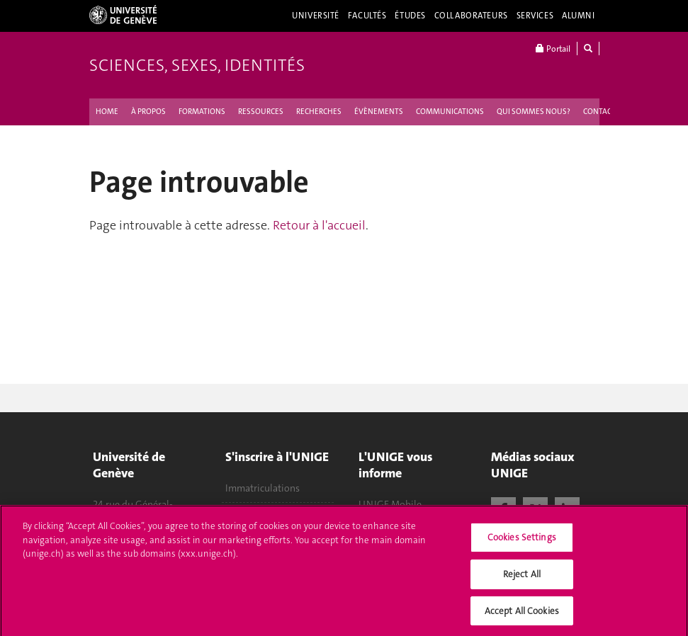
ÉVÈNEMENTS (378, 111)
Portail (553, 48)
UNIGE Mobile (390, 504)
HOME (107, 111)
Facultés (367, 15)
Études (410, 15)
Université (315, 15)
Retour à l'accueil (319, 225)
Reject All (522, 578)
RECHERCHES (319, 111)
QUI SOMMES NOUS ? (533, 111)
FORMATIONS (202, 111)
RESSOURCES (260, 111)
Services (535, 15)
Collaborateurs (471, 15)
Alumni (578, 15)
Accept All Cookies (522, 614)
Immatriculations (262, 488)
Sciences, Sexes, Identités (197, 65)
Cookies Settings (521, 541)
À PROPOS (148, 111)
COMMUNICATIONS (450, 111)
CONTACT (599, 111)
